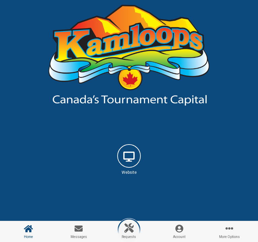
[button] (129, 165)
